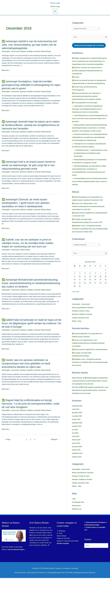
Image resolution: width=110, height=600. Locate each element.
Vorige (7, 439)
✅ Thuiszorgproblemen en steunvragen (85, 109)
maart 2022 (76, 431)
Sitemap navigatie (63, 565)
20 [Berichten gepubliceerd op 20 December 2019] (95, 295)
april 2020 (75, 455)
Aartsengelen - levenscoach (11, 51)
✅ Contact (75, 80)
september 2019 (77, 475)
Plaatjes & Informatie (64, 560)
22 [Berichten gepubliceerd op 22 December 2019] (105, 295)
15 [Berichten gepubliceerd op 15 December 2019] (105, 292)
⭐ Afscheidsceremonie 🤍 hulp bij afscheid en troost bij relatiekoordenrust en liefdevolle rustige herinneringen (90, 166)
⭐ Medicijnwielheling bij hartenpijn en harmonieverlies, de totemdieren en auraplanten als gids (89, 175)
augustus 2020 (77, 448)
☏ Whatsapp (61, 553)
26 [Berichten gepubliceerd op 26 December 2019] (90, 299)
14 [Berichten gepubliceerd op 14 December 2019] (100, 292)
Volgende (54, 439)
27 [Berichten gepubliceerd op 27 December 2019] (95, 299)
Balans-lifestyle (62, 558)
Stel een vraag (55, 6)
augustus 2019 (77, 479)
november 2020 (77, 438)
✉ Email (60, 555)
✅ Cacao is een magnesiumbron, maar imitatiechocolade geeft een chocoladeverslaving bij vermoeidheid (89, 222)
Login (74, 521)
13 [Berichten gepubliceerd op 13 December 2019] (95, 292)
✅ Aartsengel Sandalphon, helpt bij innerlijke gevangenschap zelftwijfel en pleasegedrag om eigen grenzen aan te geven (29, 85)
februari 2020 (76, 462)
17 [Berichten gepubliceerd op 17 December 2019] (80, 295)
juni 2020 (75, 451)
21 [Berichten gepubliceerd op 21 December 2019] (100, 295)
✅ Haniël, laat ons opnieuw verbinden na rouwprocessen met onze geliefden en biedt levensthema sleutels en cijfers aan (27, 363)
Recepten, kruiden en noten (81, 327)
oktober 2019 (76, 472)
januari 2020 (76, 465)
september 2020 (77, 445)
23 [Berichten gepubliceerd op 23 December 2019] (74, 299)
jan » (78, 307)
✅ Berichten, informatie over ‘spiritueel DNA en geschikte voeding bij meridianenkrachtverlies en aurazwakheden (88, 74)
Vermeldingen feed (78, 524)
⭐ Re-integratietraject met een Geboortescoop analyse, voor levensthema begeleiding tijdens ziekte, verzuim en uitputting (90, 197)
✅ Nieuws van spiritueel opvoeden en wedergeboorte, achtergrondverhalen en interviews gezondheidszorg (89, 87)
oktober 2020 (76, 441)
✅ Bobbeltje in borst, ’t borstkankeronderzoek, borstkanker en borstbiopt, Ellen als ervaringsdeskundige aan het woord (87, 244)
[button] (55, 3)
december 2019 (77, 468)
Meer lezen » (6, 70)
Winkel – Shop (77, 337)
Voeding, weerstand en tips (81, 334)
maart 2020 (76, 458)
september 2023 (77, 428)
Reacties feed (76, 527)
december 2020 (77, 435)
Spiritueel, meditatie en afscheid (31, 51)
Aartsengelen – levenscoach (81, 320)
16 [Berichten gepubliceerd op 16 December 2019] (74, 295)
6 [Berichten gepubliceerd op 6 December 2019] (95, 289)
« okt (73, 307)
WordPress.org (77, 531)
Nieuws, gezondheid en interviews (83, 323)
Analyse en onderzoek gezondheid (68, 563)
